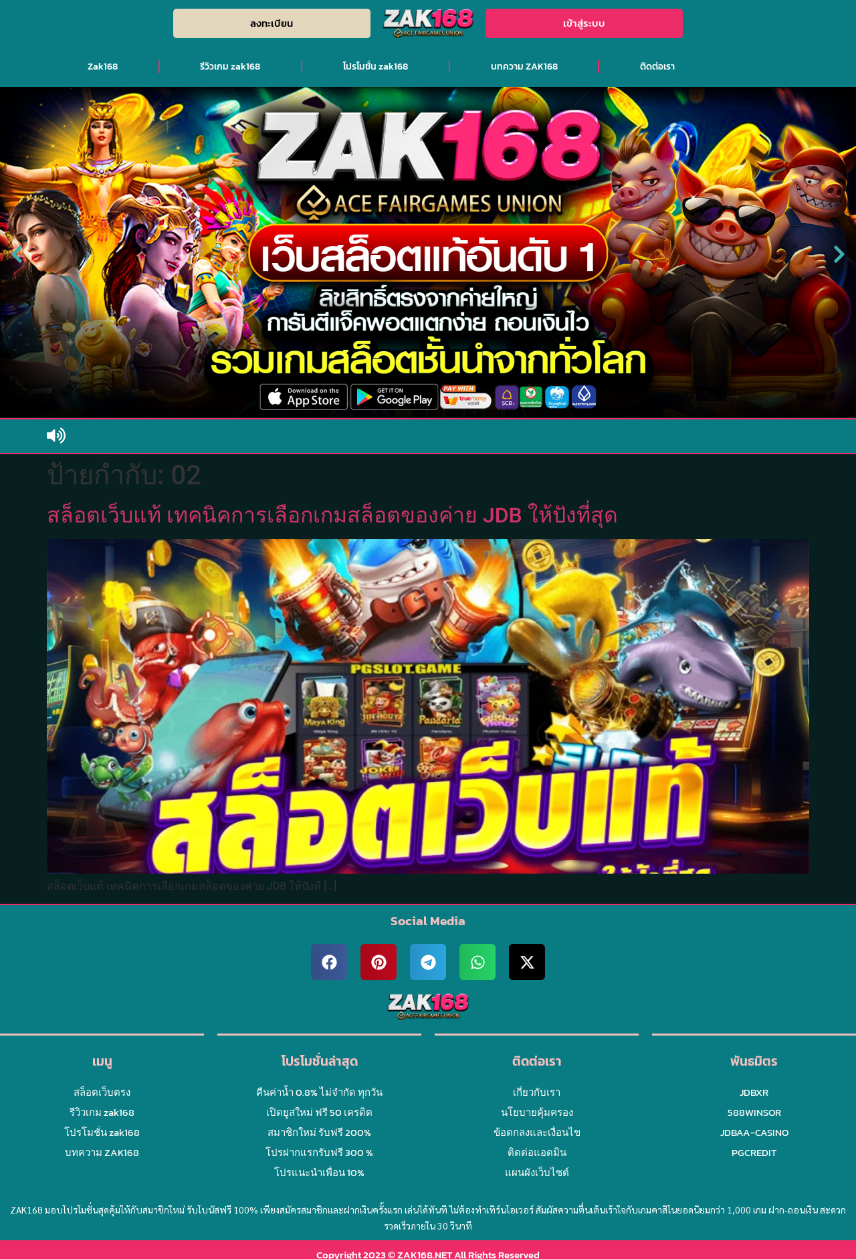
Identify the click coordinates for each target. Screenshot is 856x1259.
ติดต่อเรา (657, 67)
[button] (17, 254)
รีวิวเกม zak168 (230, 67)
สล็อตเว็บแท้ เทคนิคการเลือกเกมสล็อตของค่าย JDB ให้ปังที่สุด (332, 515)
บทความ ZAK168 (524, 67)
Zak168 (103, 67)
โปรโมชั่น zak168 (375, 67)
